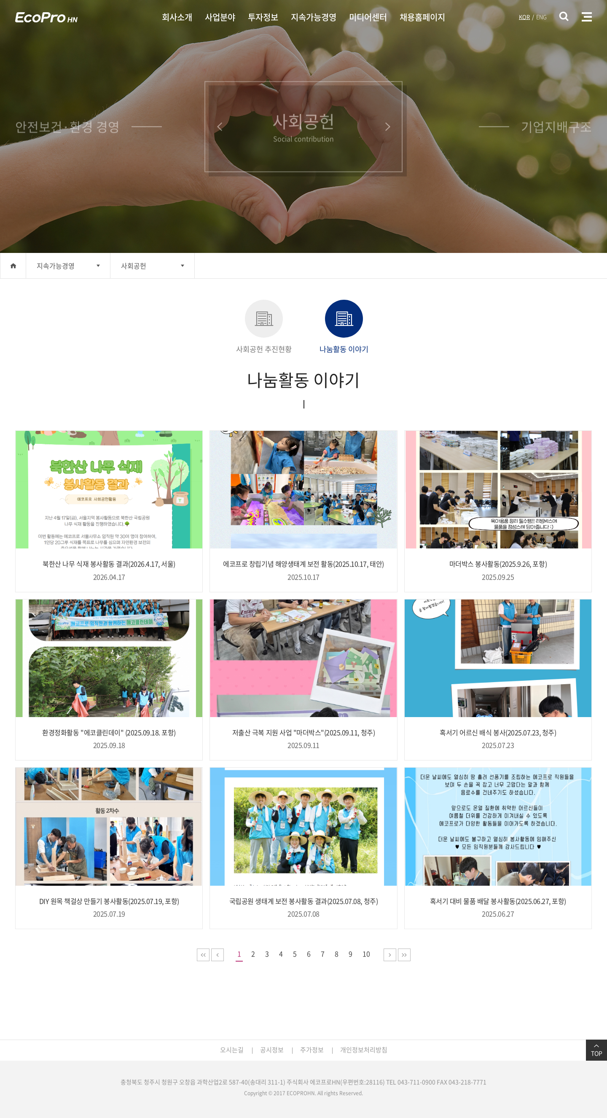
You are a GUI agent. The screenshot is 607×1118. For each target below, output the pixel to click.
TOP (596, 1050)
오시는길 (232, 1049)
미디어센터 (368, 17)
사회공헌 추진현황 (264, 327)
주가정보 (312, 1049)
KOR (524, 17)
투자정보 (263, 17)
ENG (541, 17)
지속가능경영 (313, 17)
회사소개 (177, 17)
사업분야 (220, 17)
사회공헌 (133, 266)
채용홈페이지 (422, 17)
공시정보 (272, 1049)
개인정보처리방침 (363, 1049)
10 (366, 954)
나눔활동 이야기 (344, 327)
